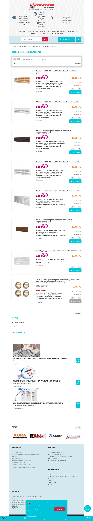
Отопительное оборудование (56, 452)
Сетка (18, 59)
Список (15, 59)
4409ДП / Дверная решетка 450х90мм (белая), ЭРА (57, 102)
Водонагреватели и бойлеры (56, 454)
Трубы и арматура (53, 482)
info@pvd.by (67, 23)
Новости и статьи (36, 31)
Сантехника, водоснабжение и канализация (60, 456)
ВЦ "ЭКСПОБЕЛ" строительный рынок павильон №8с (23, 18)
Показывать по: (18, 64)
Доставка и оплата (56, 31)
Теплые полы (51, 480)
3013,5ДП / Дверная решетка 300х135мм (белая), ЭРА (58, 251)
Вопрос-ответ (56, 33)
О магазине (21, 31)
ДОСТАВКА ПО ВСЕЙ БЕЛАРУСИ (41, 25)
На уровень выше (17, 326)
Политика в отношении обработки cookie (23, 467)
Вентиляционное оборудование (57, 460)
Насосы (50, 484)
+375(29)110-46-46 (67, 18)
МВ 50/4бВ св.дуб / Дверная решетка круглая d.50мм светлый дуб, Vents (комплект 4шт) (58, 281)
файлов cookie (32, 516)
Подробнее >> (18, 364)
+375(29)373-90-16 (67, 20)
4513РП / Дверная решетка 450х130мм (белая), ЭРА (58, 191)
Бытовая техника (53, 458)
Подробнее (39, 91)
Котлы (49, 474)
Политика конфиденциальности (21, 464)
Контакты (43, 33)
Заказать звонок (87, 508)
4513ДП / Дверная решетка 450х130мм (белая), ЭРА (58, 162)
